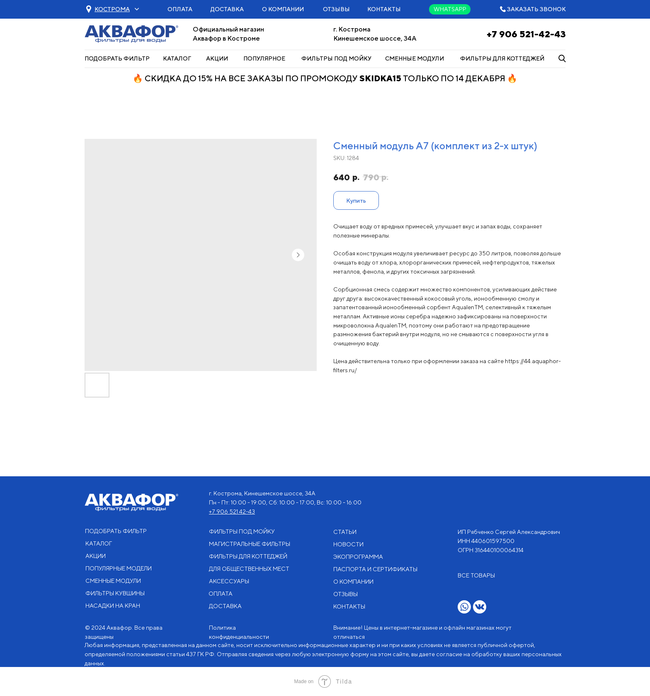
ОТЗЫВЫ (336, 9)
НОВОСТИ (348, 544)
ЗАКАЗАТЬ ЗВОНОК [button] (536, 9)
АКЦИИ (217, 58)
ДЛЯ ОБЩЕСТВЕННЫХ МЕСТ (249, 568)
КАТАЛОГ (177, 58)
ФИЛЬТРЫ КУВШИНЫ (115, 593)
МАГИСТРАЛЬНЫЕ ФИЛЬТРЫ (249, 544)
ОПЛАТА (179, 9)
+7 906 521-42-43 (526, 34)
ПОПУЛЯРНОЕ (264, 58)
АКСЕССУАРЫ (229, 581)
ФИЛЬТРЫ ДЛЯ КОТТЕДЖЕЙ (502, 58)
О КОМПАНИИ (283, 9)
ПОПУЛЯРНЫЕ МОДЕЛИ (118, 568)
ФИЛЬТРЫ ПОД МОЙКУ (336, 58)
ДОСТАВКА (227, 9)
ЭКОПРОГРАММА (358, 556)
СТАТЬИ (345, 532)
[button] (112, 9)
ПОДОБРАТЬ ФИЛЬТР (117, 58)
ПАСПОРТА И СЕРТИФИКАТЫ (375, 569)
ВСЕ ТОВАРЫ (476, 575)
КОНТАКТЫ (384, 9)
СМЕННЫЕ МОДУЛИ (414, 58)
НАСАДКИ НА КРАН (112, 605)
